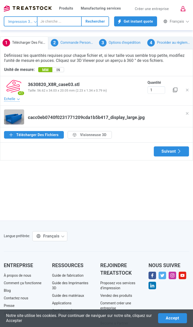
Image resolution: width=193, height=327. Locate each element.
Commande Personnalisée (73, 43)
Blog (7, 291)
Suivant (171, 151)
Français (176, 21)
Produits (66, 8)
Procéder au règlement (169, 43)
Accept (172, 318)
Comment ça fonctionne (22, 283)
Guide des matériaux (68, 296)
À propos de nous (17, 275)
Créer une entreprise (152, 9)
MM (45, 70)
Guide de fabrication (67, 275)
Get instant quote (135, 21)
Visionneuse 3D (90, 135)
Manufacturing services (101, 8)
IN (58, 70)
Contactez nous (16, 298)
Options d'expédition (119, 43)
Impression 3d (22, 22)
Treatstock (28, 9)
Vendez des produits (116, 296)
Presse (9, 306)
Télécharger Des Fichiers (25, 43)
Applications (62, 303)
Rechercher (95, 21)
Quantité (154, 82)
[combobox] (59, 21)
